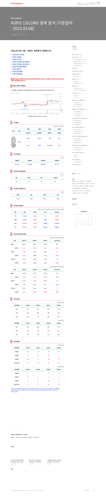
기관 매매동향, (88, 181)
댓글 (12, 469)
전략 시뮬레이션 (76, 164)
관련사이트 (87, 490)
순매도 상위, (88, 183)
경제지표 (75, 68)
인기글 (78, 173)
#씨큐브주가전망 (30, 388)
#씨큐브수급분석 (48, 388)
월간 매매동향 (78, 106)
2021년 (76, 95)
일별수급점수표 (79, 88)
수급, (78, 181)
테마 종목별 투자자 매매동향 (80, 145)
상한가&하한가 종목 (80, 61)
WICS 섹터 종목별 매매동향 (80, 136)
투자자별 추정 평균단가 (20, 64)
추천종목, (74, 193)
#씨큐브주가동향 (14, 391)
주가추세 (16, 59)
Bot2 (76, 157)
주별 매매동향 (78, 122)
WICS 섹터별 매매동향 (79, 127)
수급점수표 (74, 49)
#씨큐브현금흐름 (43, 390)
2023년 (76, 97)
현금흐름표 (17, 74)
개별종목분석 (78, 83)
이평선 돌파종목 (78, 65)
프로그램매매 (76, 159)
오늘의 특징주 (77, 57)
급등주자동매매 (78, 162)
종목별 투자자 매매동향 (79, 100)
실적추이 (16, 69)
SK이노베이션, (75, 190)
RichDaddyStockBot (78, 152)
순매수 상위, (80, 193)
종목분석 (76, 79)
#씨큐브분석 (49, 390)
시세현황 (16, 57)
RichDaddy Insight (78, 71)
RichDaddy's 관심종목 (80, 90)
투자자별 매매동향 (19, 67)
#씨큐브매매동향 (56, 388)
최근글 (73, 173)
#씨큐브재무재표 (30, 390)
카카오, (81, 190)
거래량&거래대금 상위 (80, 63)
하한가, (81, 186)
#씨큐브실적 (13, 390)
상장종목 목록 (76, 74)
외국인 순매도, (84, 188)
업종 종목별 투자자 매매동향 (80, 118)
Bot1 (76, 155)
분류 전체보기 (77, 54)
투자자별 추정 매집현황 (20, 62)
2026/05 (83, 211)
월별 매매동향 (78, 124)
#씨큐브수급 (42, 388)
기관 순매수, (86, 193)
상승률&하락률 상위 (80, 59)
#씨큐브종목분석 (17, 388)
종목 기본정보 (18, 54)
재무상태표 (17, 71)
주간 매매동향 (78, 104)
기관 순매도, (86, 186)
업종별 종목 (77, 76)
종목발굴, (82, 181)
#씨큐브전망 (37, 388)
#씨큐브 (12, 388)
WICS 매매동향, (86, 190)
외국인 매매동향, (81, 183)
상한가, (93, 183)
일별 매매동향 (78, 102)
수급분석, (74, 183)
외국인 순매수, (75, 186)
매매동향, (74, 181)
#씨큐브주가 (24, 388)
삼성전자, (92, 186)
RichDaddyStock (17, 3)
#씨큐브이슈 (55, 390)
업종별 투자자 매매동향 (79, 109)
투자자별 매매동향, (76, 188)
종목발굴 (76, 81)
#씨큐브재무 (24, 390)
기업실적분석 (76, 93)
